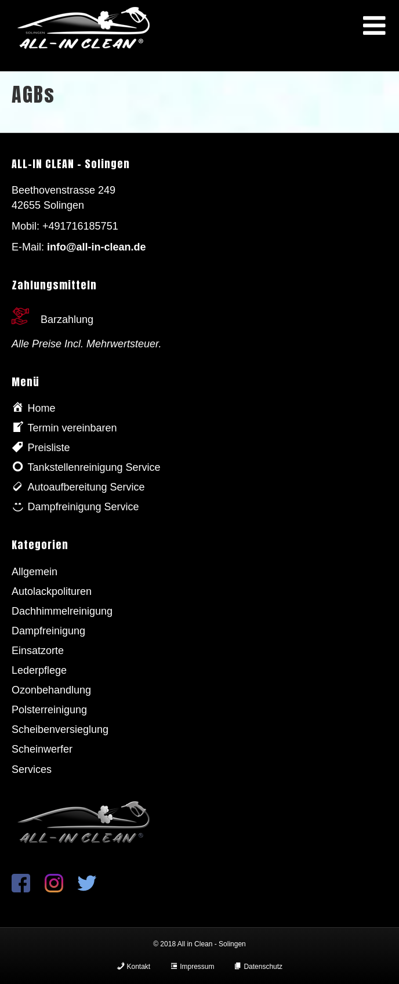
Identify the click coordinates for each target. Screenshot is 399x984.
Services (32, 769)
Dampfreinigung (48, 631)
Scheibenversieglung (60, 729)
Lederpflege (39, 670)
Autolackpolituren (52, 591)
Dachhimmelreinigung (62, 611)
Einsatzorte (38, 650)
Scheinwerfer (42, 749)
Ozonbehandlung (51, 690)
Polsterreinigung (49, 710)
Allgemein (34, 572)
